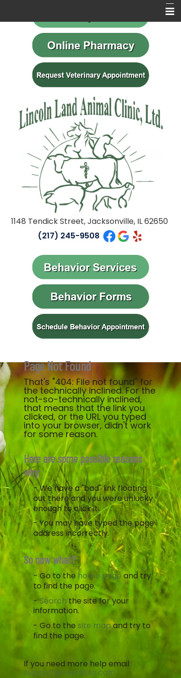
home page (100, 575)
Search (53, 600)
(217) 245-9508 (68, 235)
